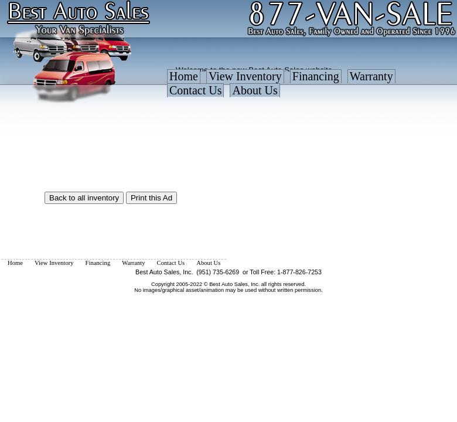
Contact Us (195, 90)
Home (183, 76)
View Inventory (245, 76)
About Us (254, 90)
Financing (315, 76)
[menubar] (310, 86)
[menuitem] (183, 79)
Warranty (371, 76)
